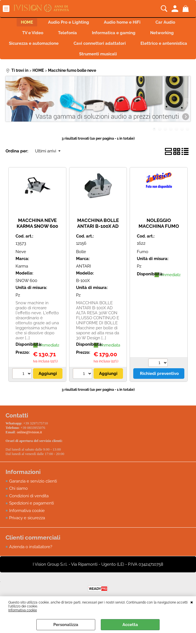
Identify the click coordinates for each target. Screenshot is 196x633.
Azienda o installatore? (30, 550)
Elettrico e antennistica (70, 58)
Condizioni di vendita (29, 499)
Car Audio (168, 22)
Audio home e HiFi (123, 22)
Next (186, 107)
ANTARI (83, 271)
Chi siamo (18, 491)
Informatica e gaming (114, 34)
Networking (165, 34)
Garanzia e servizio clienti (33, 484)
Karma (22, 271)
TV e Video (30, 34)
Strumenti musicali (130, 58)
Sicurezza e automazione (64, 46)
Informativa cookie (22, 610)
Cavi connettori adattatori (131, 46)
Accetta (130, 624)
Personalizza (65, 624)
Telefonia (66, 34)
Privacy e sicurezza (27, 521)
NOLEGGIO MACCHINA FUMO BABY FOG (159, 230)
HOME (24, 22)
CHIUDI (191, 602)
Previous (9, 107)
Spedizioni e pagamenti (31, 506)
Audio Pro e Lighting (67, 22)
